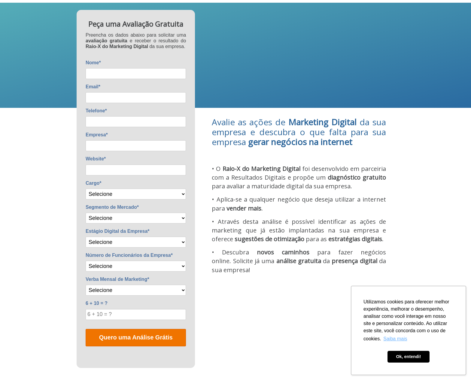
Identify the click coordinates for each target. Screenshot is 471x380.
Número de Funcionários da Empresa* (129, 255)
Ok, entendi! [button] (408, 356)
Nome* (93, 62)
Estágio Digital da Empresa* (118, 231)
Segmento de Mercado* (112, 207)
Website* (96, 158)
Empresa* (97, 134)
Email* (93, 86)
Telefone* (96, 110)
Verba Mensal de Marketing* (117, 279)
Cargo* (93, 183)
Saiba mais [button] (395, 338)
